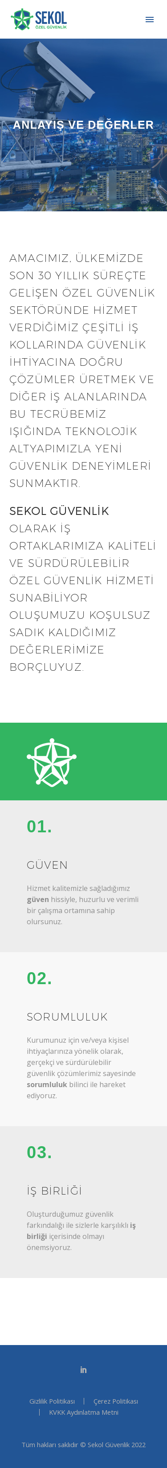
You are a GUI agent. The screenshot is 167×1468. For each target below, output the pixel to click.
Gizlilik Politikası (52, 1401)
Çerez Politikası (116, 1401)
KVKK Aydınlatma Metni (83, 1412)
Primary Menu (150, 19)
